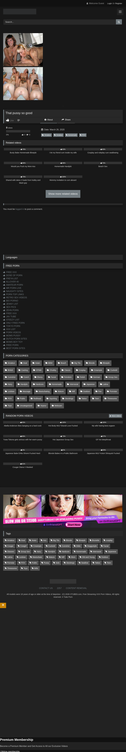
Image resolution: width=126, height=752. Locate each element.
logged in (19, 209)
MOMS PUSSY (12, 335)
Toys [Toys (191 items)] (26, 558)
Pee (65, 385)
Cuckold (94, 368)
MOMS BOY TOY (13, 342)
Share (66, 120)
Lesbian (101, 379)
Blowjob (99, 362)
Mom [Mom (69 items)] (73, 546)
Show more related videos (63, 193)
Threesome (82, 390)
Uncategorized (111, 390)
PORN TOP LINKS (13, 294)
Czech (10, 374)
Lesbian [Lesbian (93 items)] (22, 546)
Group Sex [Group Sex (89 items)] (25, 541)
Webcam (24, 396)
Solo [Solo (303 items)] (58, 552)
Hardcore (26, 379)
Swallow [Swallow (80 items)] (84, 552)
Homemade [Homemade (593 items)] (81, 541)
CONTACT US (46, 578)
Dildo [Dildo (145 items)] (78, 535)
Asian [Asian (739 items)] (34, 530)
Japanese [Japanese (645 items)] (112, 541)
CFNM (24, 368)
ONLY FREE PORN (14, 323)
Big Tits (73, 362)
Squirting (26, 390)
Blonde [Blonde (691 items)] (69, 530)
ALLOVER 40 (11, 282)
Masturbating (13, 385)
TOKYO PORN (11, 326)
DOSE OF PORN (12, 275)
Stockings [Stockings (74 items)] (70, 552)
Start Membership (8, 750)
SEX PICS (9, 307)
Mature (29, 385)
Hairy (105, 374)
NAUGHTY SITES (13, 291)
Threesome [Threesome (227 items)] (12, 558)
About (48, 120)
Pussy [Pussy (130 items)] (46, 552)
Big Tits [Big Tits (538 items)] (56, 530)
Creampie (80, 368)
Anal (24, 362)
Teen (67, 390)
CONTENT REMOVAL (76, 578)
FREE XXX (10, 272)
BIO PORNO (10, 301)
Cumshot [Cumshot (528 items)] (65, 535)
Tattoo (55, 390)
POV (83, 135)
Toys (96, 390)
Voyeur (11, 396)
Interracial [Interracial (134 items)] (97, 541)
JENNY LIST (10, 304)
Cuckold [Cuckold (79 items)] (51, 535)
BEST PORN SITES (14, 348)
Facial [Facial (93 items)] (105, 535)
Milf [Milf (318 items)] (62, 546)
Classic (51, 368)
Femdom (49, 374)
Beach (59, 362)
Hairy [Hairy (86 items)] (39, 541)
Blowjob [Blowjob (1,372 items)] (82, 530)
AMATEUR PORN (13, 285)
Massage (116, 379)
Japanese (74, 379)
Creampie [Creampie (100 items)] (37, 535)
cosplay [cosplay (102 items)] (109, 530)
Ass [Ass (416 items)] (44, 530)
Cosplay (64, 368)
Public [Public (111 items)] (34, 552)
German (76, 374)
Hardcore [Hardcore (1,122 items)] (65, 541)
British (113, 362)
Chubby (37, 368)
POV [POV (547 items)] (23, 552)
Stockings (41, 390)
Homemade (71, 135)
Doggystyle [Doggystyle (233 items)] (92, 535)
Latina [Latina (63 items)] (9, 546)
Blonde (86, 362)
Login (109, 3)
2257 (59, 578)
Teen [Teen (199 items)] (109, 552)
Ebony (23, 374)
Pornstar (77, 385)
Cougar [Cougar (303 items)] (10, 535)
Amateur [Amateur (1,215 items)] (10, 530)
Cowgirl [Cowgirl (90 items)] (23, 535)
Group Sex (91, 374)
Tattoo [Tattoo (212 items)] (97, 552)
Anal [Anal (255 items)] (23, 530)
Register (118, 3)
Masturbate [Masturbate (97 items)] (37, 546)
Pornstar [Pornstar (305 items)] (10, 552)
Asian (35, 362)
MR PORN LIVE (12, 288)
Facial (35, 374)
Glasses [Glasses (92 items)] (10, 541)
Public (102, 385)
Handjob (11, 379)
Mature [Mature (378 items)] (52, 546)
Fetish (62, 374)
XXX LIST (9, 329)
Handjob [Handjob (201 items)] (51, 541)
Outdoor (52, 385)
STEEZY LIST (11, 320)
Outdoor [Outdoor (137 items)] (104, 546)
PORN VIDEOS (12, 332)
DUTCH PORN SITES (15, 339)
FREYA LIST (10, 278)
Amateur (46, 135)
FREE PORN (11, 345)
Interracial (58, 379)
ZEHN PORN (11, 310)
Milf (40, 385)
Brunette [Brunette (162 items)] (95, 530)
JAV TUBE (9, 316)
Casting (11, 368)
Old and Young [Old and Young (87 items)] (88, 546)
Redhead (11, 390)
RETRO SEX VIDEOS (15, 297)
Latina (88, 379)
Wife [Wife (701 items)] (36, 558)
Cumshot (109, 368)
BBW (47, 362)
